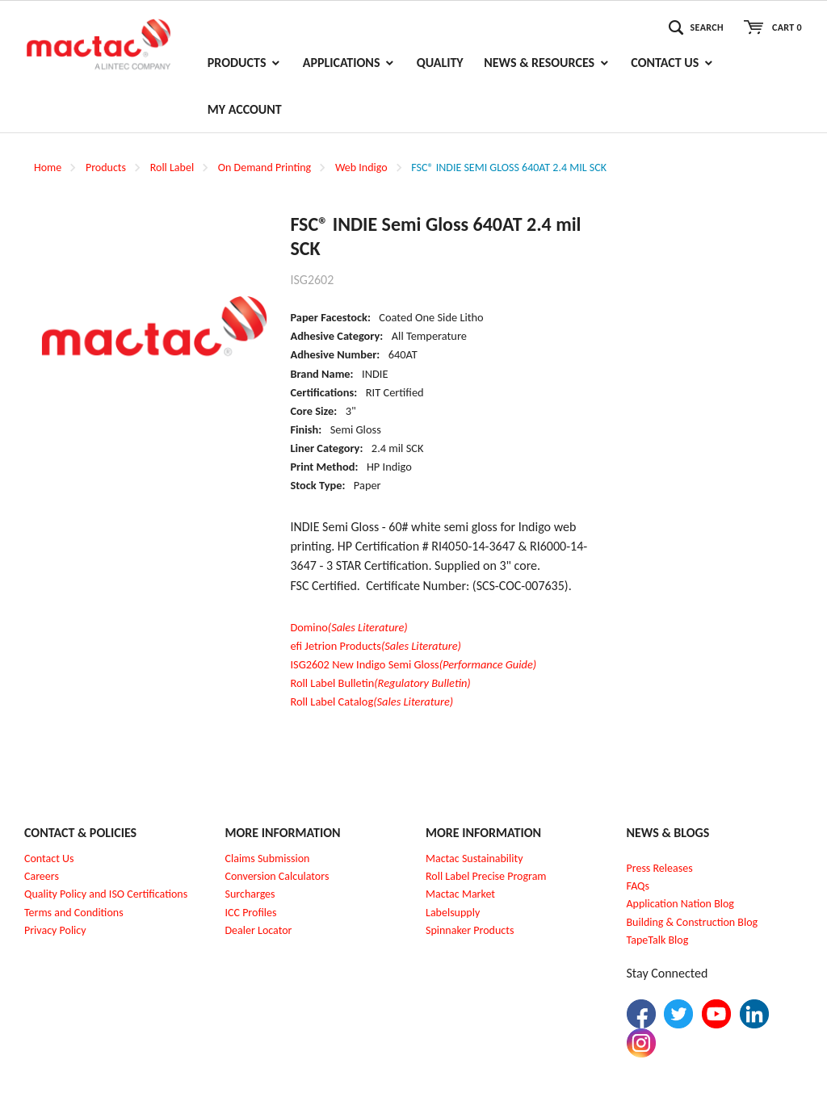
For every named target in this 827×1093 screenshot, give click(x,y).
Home (47, 167)
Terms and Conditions (74, 912)
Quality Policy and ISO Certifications (105, 894)
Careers (41, 876)
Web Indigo (361, 167)
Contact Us (49, 858)
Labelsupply (453, 912)
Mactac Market (460, 894)
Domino (348, 627)
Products (106, 167)
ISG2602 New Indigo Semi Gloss (413, 664)
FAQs (638, 886)
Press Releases (660, 868)
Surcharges (250, 894)
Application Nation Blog (680, 904)
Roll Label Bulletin (380, 683)
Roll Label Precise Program (486, 876)
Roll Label (172, 167)
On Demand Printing (264, 167)
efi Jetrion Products (375, 646)
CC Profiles (252, 912)
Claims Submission (267, 858)
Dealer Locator (258, 930)
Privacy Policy (55, 930)
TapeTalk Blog (658, 940)
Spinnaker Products (470, 930)
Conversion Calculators (277, 876)
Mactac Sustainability (474, 858)
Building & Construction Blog (692, 922)
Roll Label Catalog (371, 701)
